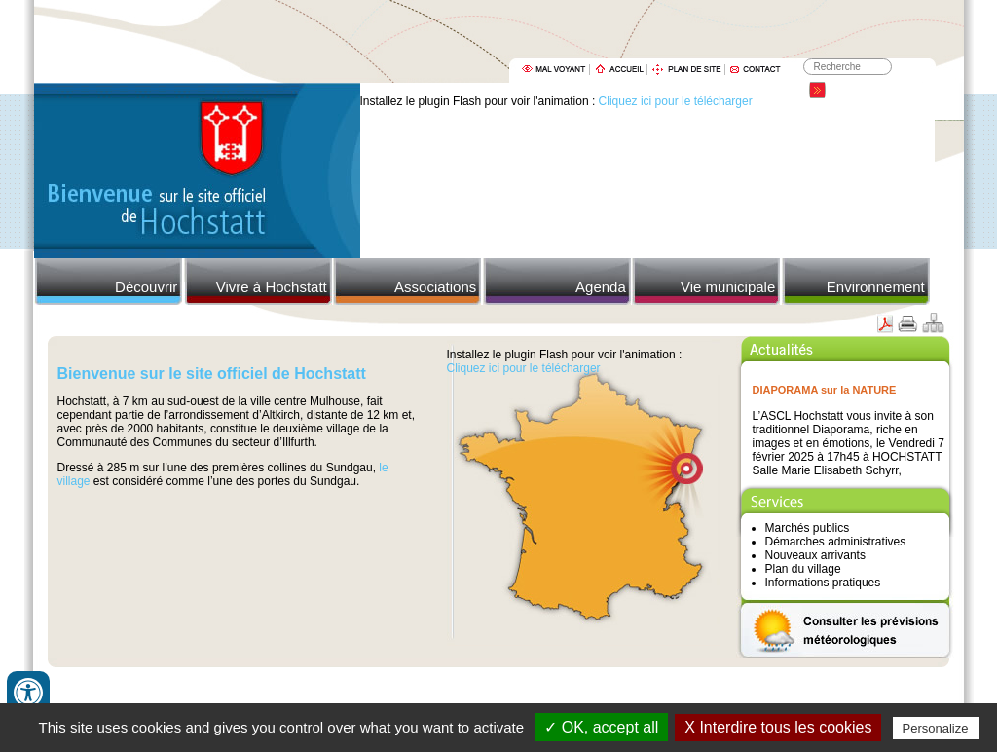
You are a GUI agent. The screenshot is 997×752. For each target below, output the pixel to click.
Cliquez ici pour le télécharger (676, 101)
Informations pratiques (823, 582)
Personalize (936, 728)
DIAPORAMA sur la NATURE (825, 389)
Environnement (876, 287)
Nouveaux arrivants (815, 555)
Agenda (600, 287)
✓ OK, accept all (601, 727)
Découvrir (146, 287)
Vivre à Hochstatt (271, 287)
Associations (435, 287)
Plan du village (803, 569)
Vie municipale (728, 287)
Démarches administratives (835, 541)
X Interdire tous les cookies (777, 727)
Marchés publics (807, 528)
